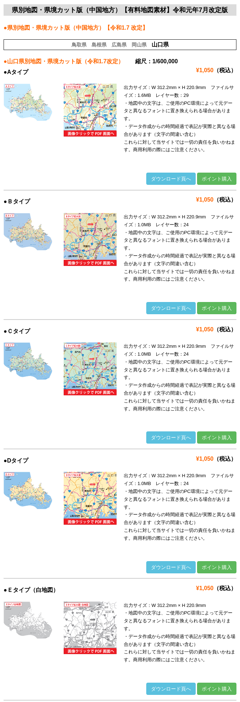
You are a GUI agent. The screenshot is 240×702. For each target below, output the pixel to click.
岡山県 (139, 45)
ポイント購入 (217, 179)
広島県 (119, 45)
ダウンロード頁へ (171, 179)
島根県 (99, 45)
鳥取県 (79, 45)
